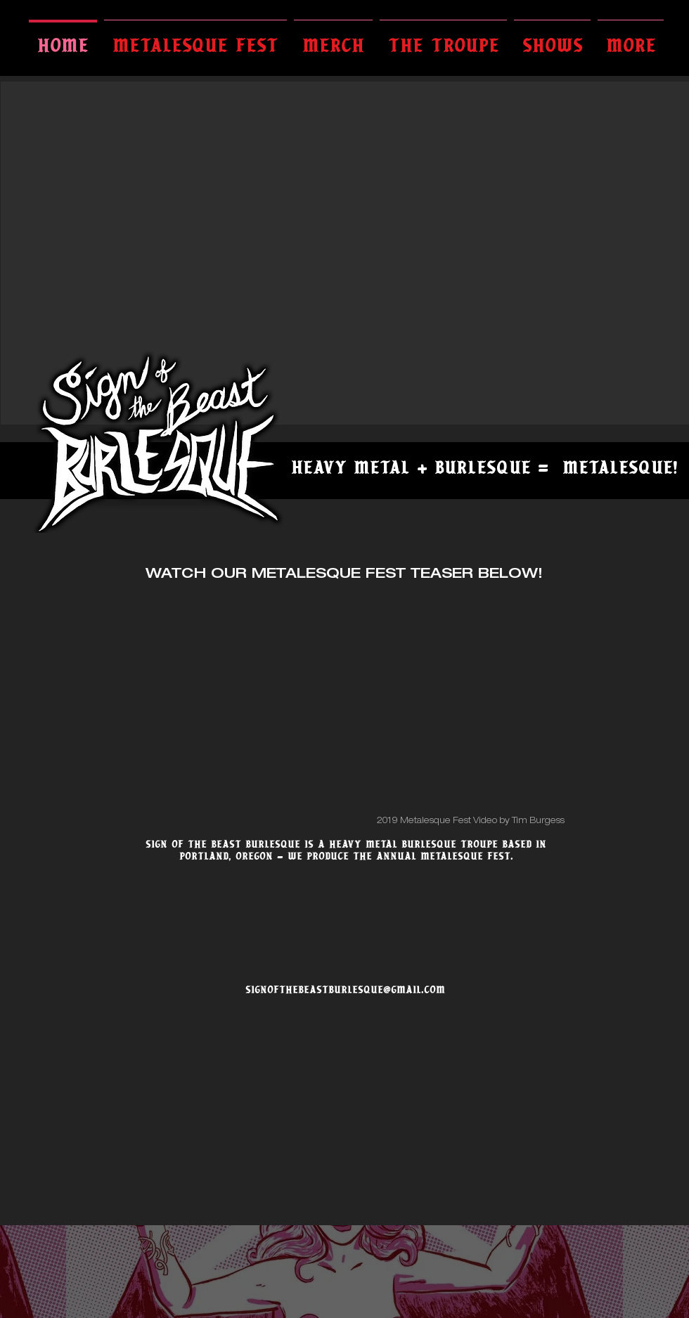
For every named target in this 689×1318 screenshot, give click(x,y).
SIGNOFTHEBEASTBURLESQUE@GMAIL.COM (345, 990)
